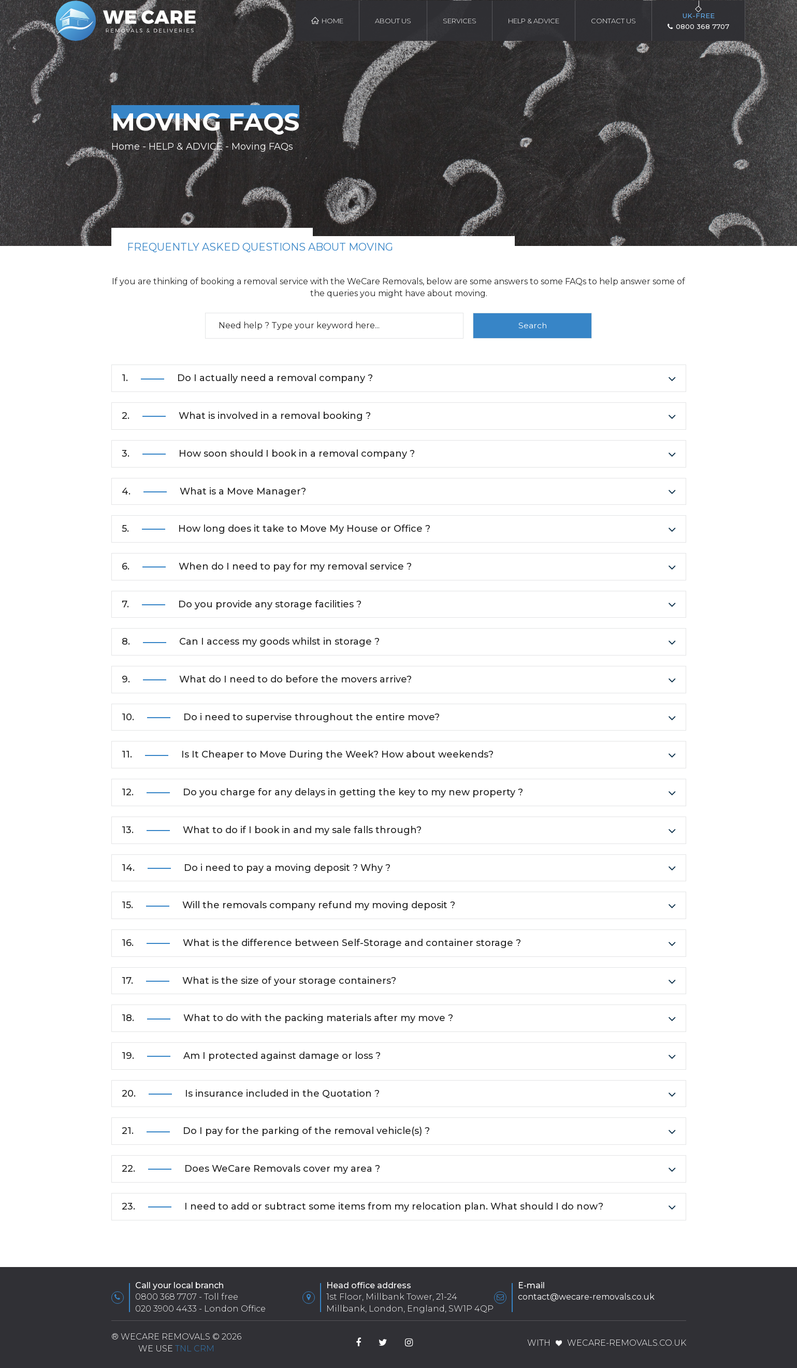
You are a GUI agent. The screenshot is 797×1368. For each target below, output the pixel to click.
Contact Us (613, 21)
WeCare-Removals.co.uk (626, 1343)
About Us (393, 21)
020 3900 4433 (166, 1309)
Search (532, 325)
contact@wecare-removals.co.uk (586, 1297)
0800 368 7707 (166, 1297)
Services (459, 21)
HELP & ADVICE (533, 21)
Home (327, 21)
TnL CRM (194, 1349)
